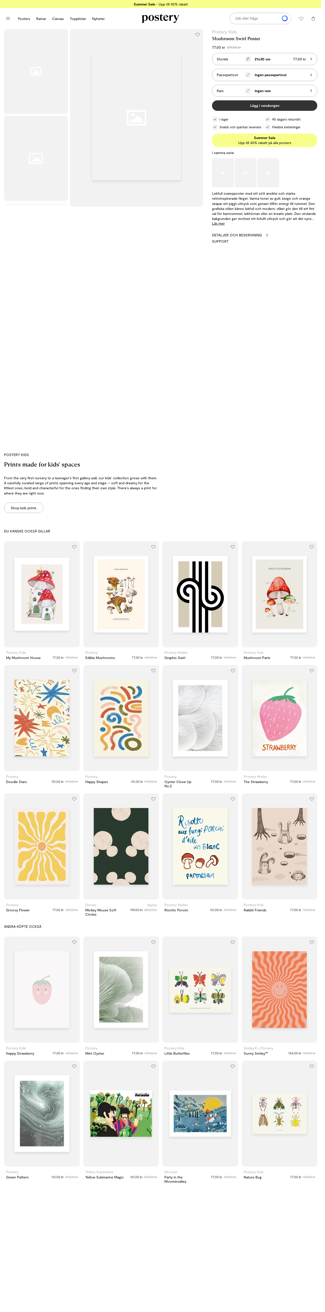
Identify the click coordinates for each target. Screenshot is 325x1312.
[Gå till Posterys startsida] (160, 18)
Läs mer (218, 223)
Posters (24, 18)
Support (220, 241)
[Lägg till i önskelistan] (197, 34)
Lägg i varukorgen (264, 105)
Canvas (58, 18)
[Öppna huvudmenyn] (8, 18)
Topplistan (78, 18)
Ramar (41, 18)
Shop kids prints (23, 508)
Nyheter (98, 18)
